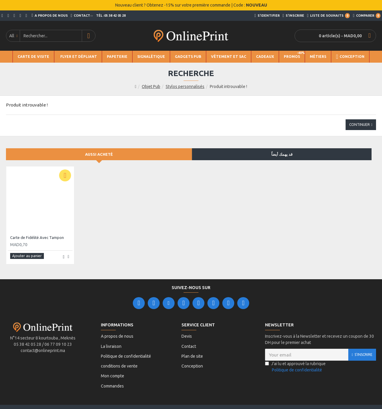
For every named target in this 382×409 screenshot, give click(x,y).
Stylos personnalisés (185, 86)
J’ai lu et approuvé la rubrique (295, 365)
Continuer (359, 124)
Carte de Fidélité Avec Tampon (37, 237)
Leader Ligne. (159, 398)
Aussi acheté (99, 154)
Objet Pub (151, 86)
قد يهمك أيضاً (281, 154)
